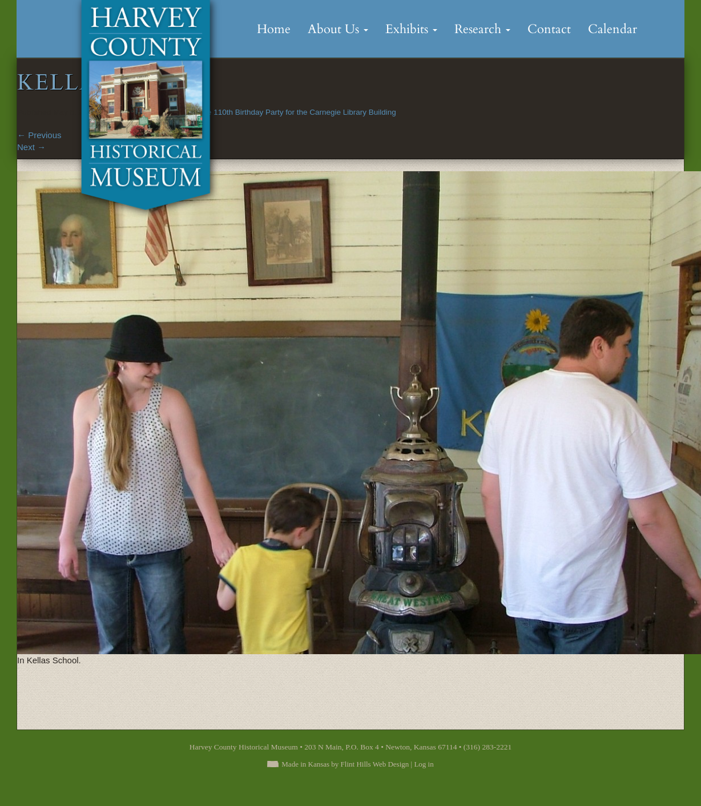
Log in (423, 764)
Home (274, 29)
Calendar (612, 29)
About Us (338, 29)
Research (482, 29)
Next (31, 147)
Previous (39, 135)
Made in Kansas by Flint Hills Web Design (345, 764)
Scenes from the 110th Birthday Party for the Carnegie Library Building (275, 112)
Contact (549, 29)
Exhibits (411, 29)
